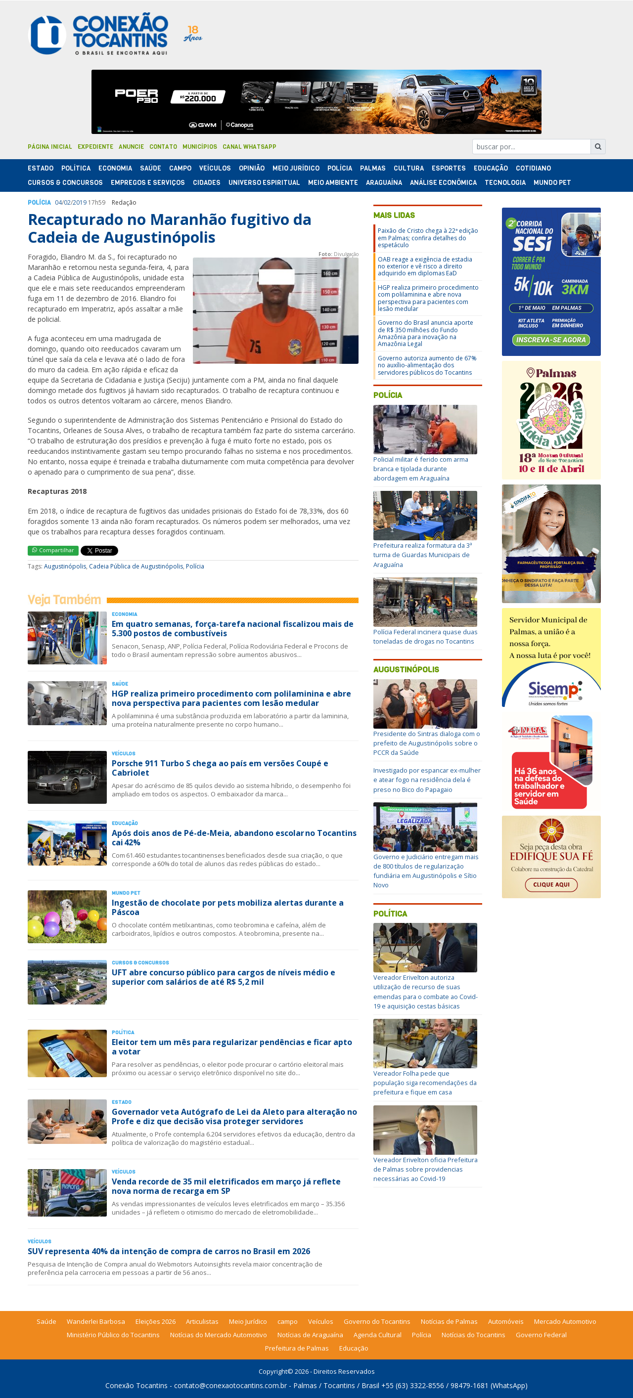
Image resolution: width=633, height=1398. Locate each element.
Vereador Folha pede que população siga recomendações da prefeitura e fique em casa (425, 1082)
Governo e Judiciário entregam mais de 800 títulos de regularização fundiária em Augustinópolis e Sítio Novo (426, 871)
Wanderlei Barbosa (96, 1321)
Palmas (373, 168)
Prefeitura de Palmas (297, 1348)
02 (67, 202)
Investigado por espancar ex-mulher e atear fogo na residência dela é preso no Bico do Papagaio (427, 779)
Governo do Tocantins (377, 1321)
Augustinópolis (65, 566)
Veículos (215, 168)
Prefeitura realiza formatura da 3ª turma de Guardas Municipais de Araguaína (422, 554)
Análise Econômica (443, 182)
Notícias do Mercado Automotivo (218, 1334)
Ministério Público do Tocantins (113, 1334)
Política (390, 914)
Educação (491, 168)
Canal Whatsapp (249, 147)
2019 (80, 202)
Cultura (409, 168)
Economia (115, 168)
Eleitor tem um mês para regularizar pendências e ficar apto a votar (232, 1047)
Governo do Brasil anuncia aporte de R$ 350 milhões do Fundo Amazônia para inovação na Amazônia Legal (425, 333)
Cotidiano (533, 168)
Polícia (195, 566)
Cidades (207, 182)
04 (58, 202)
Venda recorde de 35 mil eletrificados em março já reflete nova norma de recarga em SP (226, 1186)
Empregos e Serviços (148, 182)
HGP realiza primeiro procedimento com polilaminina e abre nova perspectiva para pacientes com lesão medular (231, 698)
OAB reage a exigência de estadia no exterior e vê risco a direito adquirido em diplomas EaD (425, 266)
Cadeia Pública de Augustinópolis (136, 566)
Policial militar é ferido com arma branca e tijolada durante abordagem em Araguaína (420, 468)
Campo (180, 168)
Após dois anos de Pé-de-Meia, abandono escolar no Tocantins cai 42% (234, 838)
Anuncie (131, 147)
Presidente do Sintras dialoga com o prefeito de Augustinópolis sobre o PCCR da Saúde (426, 743)
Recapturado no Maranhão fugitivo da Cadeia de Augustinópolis (170, 228)
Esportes (449, 168)
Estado (40, 168)
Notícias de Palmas (449, 1321)
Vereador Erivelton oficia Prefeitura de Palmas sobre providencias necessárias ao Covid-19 (425, 1169)
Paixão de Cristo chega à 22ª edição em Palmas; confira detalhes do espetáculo (428, 237)
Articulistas (202, 1321)
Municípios (199, 147)
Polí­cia (339, 168)
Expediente (95, 147)
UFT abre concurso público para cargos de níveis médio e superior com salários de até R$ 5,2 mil (223, 977)
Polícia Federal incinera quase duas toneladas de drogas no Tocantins (425, 636)
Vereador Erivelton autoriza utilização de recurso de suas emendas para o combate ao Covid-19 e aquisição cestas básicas (425, 991)
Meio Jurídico (295, 168)
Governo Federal (541, 1334)
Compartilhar (53, 550)
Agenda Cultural (378, 1334)
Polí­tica (75, 168)
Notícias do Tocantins (473, 1334)
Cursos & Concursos (65, 182)
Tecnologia (505, 182)
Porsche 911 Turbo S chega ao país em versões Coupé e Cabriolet (220, 768)
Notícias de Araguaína (310, 1334)
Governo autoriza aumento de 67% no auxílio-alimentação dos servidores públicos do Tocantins (427, 365)
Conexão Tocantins (136, 1385)
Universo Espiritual (264, 182)
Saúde (150, 168)
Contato (163, 147)
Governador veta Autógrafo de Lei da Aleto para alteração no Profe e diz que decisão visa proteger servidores (234, 1116)
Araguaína (384, 182)
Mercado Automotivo (565, 1321)
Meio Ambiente (333, 182)
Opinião (252, 168)
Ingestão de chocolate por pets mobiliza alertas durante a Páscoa (228, 907)
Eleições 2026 (156, 1321)
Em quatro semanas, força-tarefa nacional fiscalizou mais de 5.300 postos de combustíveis (233, 628)
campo (287, 1321)
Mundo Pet (552, 182)
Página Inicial (50, 147)
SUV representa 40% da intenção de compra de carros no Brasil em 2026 (169, 1251)
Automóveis (506, 1321)
